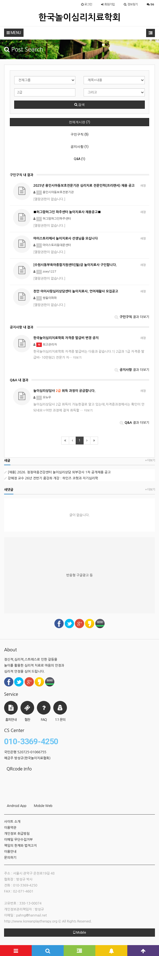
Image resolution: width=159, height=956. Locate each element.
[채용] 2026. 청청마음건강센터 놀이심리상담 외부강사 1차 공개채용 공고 (57, 472)
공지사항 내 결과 (21, 327)
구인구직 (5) (79, 134)
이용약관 (10, 827)
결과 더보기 (131, 317)
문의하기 (10, 857)
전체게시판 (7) (79, 122)
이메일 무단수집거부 (18, 839)
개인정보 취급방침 (17, 833)
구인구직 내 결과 (21, 175)
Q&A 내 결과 (19, 380)
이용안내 (10, 851)
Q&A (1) (79, 159)
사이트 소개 (12, 821)
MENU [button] (14, 33)
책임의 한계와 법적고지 (20, 845)
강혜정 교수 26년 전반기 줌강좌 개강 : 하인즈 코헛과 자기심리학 (51, 478)
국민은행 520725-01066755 (25, 752)
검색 (79, 105)
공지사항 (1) (79, 147)
